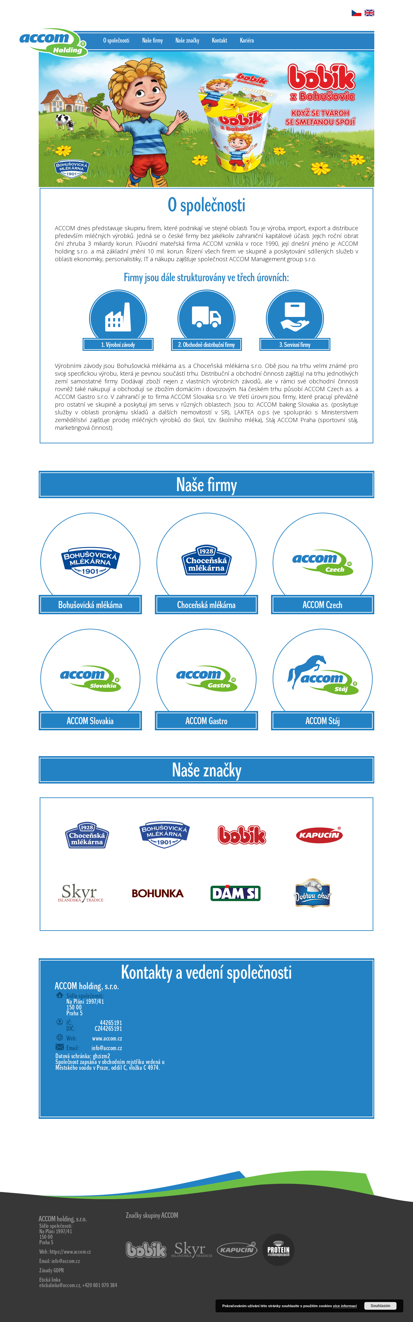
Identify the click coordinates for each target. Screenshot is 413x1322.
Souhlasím (380, 1306)
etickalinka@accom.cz (59, 1285)
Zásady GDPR (51, 1270)
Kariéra (247, 41)
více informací (345, 1306)
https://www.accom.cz (70, 1252)
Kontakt (219, 41)
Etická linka (49, 1280)
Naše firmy (152, 41)
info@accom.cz (107, 1048)
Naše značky (187, 41)
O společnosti (116, 41)
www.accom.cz (107, 1038)
